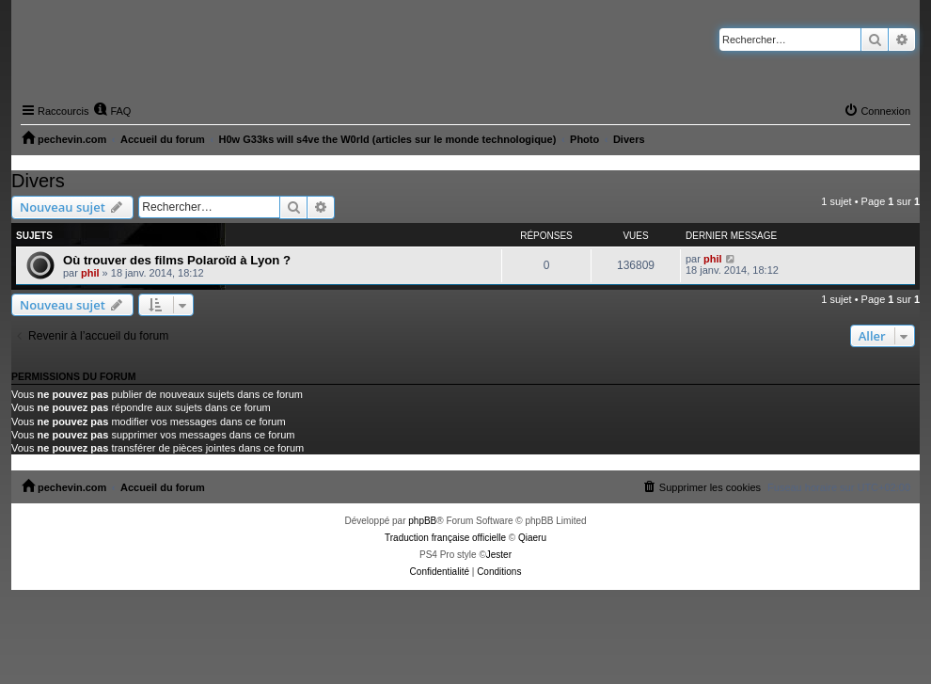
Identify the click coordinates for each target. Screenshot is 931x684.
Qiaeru (532, 538)
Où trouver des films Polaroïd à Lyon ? (177, 260)
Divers (38, 180)
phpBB (422, 521)
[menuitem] (112, 111)
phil (90, 272)
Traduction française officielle (445, 538)
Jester (499, 554)
